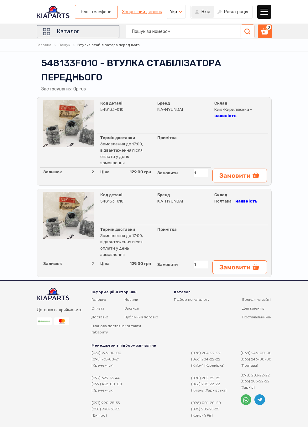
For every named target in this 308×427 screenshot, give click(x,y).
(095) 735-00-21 (105, 359)
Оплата (97, 308)
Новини (131, 299)
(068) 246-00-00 (256, 353)
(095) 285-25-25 (205, 409)
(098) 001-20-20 (206, 403)
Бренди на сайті (256, 299)
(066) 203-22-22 (255, 381)
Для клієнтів (253, 308)
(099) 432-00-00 (106, 384)
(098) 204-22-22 (206, 353)
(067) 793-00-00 (106, 353)
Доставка (99, 317)
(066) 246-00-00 (256, 359)
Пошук (64, 45)
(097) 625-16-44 (105, 378)
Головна (44, 45)
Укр (173, 11)
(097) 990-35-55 (105, 403)
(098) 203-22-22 (255, 375)
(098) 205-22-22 (205, 378)
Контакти (132, 326)
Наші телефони (96, 11)
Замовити (167, 172)
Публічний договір (141, 317)
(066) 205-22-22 (205, 384)
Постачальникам (257, 317)
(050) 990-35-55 (105, 409)
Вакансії (131, 308)
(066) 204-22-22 (205, 359)
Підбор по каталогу (191, 299)
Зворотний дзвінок (142, 12)
